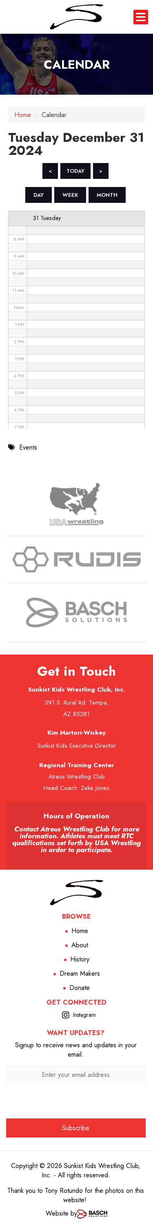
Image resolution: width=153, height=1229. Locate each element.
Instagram (84, 1015)
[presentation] (75, 1100)
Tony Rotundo (64, 1190)
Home (22, 115)
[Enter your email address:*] (76, 1074)
